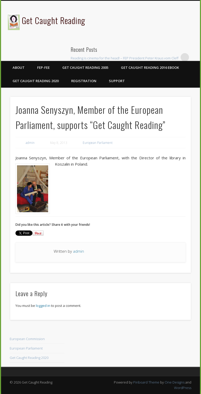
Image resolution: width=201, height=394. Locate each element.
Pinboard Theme (146, 382)
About (19, 67)
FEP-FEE (43, 67)
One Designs (175, 382)
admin (30, 142)
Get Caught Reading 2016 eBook (150, 67)
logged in (43, 305)
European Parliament (98, 142)
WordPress (182, 387)
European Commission (27, 338)
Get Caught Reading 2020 (36, 80)
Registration (83, 80)
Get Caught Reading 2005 (85, 67)
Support (117, 80)
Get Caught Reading (53, 20)
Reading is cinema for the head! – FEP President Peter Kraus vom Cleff (124, 58)
